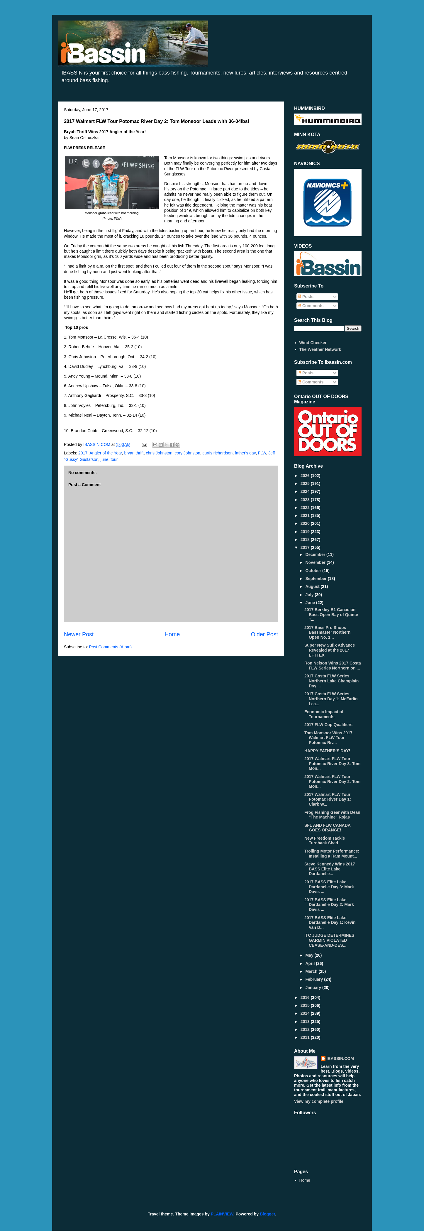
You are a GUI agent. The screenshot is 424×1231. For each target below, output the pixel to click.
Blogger (267, 1214)
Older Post (264, 634)
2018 (306, 539)
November (315, 562)
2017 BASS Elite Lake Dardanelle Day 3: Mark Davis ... (329, 887)
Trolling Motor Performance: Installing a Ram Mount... (331, 853)
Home (172, 634)
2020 (306, 523)
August (312, 586)
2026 (306, 475)
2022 (306, 507)
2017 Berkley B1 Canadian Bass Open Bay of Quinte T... (331, 614)
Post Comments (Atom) (110, 647)
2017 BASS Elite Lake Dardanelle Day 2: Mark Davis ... (329, 904)
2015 (306, 1005)
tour (114, 459)
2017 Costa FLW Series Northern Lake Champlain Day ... (331, 681)
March (311, 971)
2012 (306, 1029)
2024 (306, 491)
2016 (306, 997)
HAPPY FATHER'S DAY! (327, 750)
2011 (306, 1037)
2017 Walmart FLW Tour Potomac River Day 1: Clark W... (327, 799)
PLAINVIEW (222, 1214)
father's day (245, 453)
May (309, 955)
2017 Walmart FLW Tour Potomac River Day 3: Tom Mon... (332, 763)
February (314, 979)
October (313, 570)
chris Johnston (159, 453)
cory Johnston (187, 453)
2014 (306, 1013)
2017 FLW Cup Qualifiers (328, 724)
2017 (82, 453)
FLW (262, 453)
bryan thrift (134, 453)
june (104, 459)
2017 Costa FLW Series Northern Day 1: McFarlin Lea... (330, 698)
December (315, 554)
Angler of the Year (105, 453)
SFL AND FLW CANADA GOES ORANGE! (327, 828)
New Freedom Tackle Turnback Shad (324, 841)
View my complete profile (318, 1101)
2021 (306, 515)
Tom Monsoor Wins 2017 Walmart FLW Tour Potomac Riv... (328, 738)
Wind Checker (313, 342)
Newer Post (79, 634)
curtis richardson (217, 453)
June (310, 602)
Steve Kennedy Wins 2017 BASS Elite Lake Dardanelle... (329, 869)
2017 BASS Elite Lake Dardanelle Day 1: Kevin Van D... (330, 922)
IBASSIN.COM (97, 444)
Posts (305, 296)
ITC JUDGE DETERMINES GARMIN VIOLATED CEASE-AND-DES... (329, 940)
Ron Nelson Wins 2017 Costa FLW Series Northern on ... (332, 665)
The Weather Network (320, 349)
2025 (306, 483)
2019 (306, 531)
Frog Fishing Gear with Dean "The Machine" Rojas (332, 815)
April (310, 963)
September (316, 578)
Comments (310, 305)
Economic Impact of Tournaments (323, 714)
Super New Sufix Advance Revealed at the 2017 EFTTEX (329, 650)
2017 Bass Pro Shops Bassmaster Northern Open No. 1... (327, 632)
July (310, 594)
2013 (306, 1021)
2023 (306, 499)
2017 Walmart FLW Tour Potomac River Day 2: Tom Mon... (332, 781)
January (313, 987)
